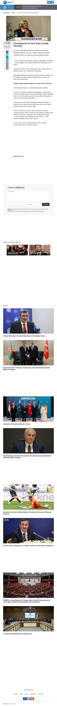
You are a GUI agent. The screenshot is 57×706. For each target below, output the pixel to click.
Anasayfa (15, 694)
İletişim (26, 694)
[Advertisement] (33, 138)
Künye (21, 694)
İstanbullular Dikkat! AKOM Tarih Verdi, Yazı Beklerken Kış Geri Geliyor (32, 7)
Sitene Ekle (40, 694)
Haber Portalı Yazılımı (11, 703)
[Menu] (48, 2)
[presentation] (8, 7)
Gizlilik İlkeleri (33, 694)
